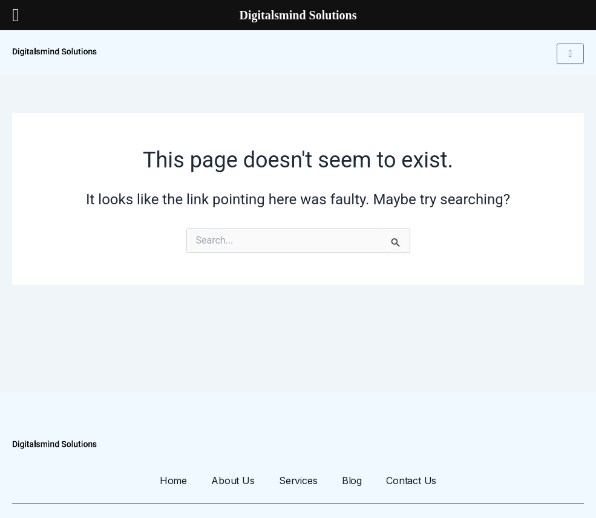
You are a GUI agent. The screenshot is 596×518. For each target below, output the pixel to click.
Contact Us (412, 480)
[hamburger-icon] (570, 54)
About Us (232, 480)
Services (298, 480)
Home (172, 480)
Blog (352, 480)
